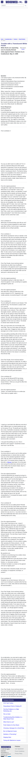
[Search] (12, 6)
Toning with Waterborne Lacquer (12, 740)
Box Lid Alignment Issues (10, 731)
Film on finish (6, 714)
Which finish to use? (8, 722)
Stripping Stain (7, 737)
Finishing (15, 39)
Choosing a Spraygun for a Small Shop (13, 728)
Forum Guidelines (19, 751)
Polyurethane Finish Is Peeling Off (12, 706)
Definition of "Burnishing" (10, 734)
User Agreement (19, 748)
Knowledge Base (8, 39)
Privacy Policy (18, 753)
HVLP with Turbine (8, 703)
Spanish (23, 49)
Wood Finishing (22, 39)
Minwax (9, 462)
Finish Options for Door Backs (11, 725)
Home (2, 39)
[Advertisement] (14, 23)
